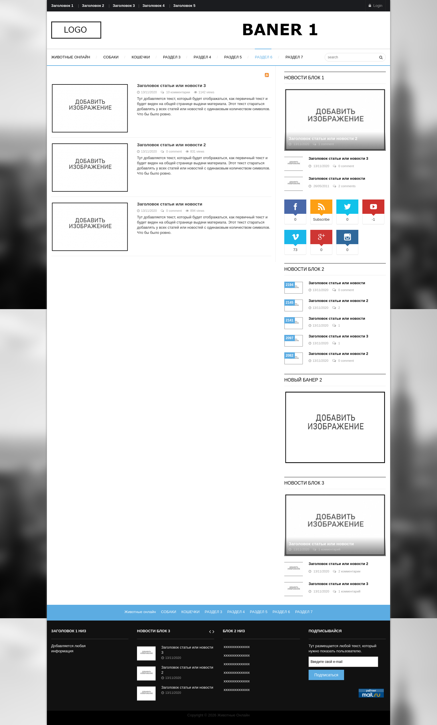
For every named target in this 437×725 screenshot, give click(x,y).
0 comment (171, 151)
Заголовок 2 (93, 5)
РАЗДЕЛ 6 (281, 612)
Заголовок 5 (184, 5)
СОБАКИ (168, 612)
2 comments (344, 186)
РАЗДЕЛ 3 (213, 612)
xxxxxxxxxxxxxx (237, 647)
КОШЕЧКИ (190, 612)
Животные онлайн (140, 612)
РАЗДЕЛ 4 (236, 612)
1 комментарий (326, 549)
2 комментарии (346, 571)
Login (375, 5)
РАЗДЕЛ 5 (258, 612)
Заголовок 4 (153, 5)
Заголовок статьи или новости (169, 204)
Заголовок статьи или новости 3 (171, 85)
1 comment (323, 144)
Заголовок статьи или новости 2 (171, 144)
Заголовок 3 (124, 5)
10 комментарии (175, 92)
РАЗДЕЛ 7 (304, 612)
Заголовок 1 (62, 5)
